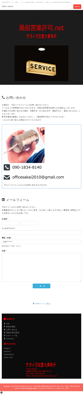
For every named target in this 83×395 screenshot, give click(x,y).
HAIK (66, 388)
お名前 (5, 219)
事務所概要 (9, 327)
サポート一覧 (10, 336)
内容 (4, 251)
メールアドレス (8, 228)
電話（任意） (7, 238)
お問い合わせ (10, 330)
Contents (9, 339)
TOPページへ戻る (41, 304)
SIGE (16, 386)
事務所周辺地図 (11, 333)
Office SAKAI (7, 6)
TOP (7, 324)
